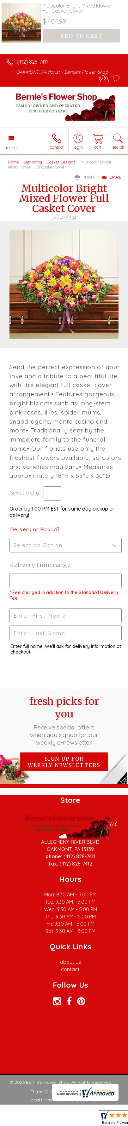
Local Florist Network (50, 1100)
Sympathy (33, 161)
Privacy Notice (82, 1092)
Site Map (90, 1100)
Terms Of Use (45, 1092)
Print (85, 177)
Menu (11, 147)
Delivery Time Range (41, 565)
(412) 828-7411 (32, 62)
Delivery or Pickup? (35, 529)
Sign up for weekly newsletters (64, 762)
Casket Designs (61, 161)
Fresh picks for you (64, 720)
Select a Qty (24, 492)
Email (111, 177)
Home (13, 161)
